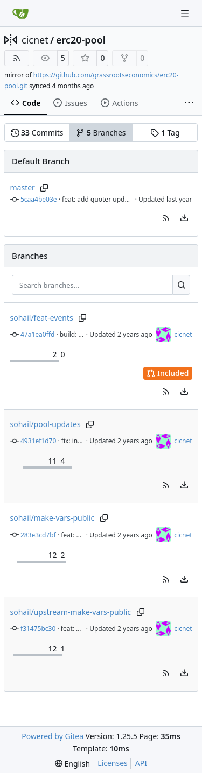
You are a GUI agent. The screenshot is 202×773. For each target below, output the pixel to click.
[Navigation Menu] (186, 13)
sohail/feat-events (41, 318)
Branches (101, 132)
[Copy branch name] (44, 188)
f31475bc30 (37, 628)
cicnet (35, 39)
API (141, 763)
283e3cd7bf (38, 535)
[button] (166, 218)
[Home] (20, 13)
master (22, 187)
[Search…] (181, 285)
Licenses (112, 763)
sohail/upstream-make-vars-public (70, 612)
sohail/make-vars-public (52, 518)
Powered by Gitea (52, 736)
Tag (164, 132)
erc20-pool (81, 39)
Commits (37, 132)
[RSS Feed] (16, 58)
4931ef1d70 (38, 440)
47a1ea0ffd (37, 334)
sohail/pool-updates (45, 424)
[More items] (189, 103)
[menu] (184, 218)
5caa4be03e (38, 199)
